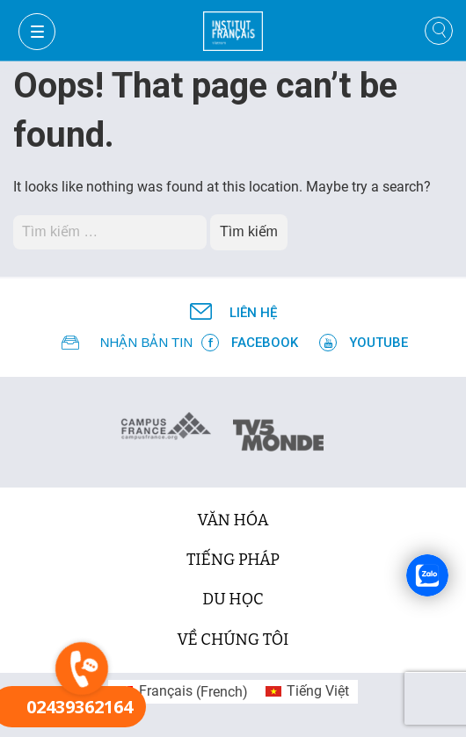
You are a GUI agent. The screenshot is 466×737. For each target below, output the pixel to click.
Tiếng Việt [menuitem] (318, 691)
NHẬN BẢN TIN (146, 342)
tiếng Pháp (233, 559)
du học (232, 599)
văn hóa (233, 520)
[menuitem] (182, 692)
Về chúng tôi (233, 639)
